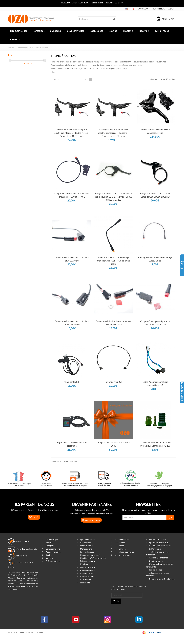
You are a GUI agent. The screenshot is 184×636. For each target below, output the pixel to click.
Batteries (38, 31)
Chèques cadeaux (53, 561)
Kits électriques (18, 31)
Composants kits (75, 31)
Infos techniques (87, 552)
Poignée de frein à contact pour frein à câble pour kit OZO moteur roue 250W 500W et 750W (113, 196)
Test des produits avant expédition (157, 553)
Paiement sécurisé (21, 541)
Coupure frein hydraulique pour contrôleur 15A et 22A (155, 323)
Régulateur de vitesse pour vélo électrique (72, 444)
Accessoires (96, 31)
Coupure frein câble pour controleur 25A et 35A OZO (72, 323)
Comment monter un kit (90, 555)
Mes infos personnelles (124, 552)
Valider (116, 601)
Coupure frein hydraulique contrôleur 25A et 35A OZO (113, 323)
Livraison (84, 564)
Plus (52, 72)
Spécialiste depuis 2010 (159, 543)
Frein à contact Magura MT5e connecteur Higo (155, 131)
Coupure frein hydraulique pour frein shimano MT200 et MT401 (71, 195)
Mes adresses (120, 549)
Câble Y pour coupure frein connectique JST (155, 383)
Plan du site (85, 583)
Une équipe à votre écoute (160, 546)
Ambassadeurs (86, 573)
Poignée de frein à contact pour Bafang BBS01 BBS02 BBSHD (155, 195)
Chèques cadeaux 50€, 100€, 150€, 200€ (113, 444)
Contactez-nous (87, 576)
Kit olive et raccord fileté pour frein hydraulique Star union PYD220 (155, 444)
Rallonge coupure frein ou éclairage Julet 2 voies (155, 259)
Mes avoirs (119, 546)
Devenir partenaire (91, 520)
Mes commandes (121, 539)
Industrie (144, 31)
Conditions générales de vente (93, 558)
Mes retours (119, 543)
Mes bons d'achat (122, 555)
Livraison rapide (156, 561)
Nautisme (128, 31)
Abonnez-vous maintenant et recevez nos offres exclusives (128, 587)
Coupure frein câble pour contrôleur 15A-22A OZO (72, 259)
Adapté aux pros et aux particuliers (157, 574)
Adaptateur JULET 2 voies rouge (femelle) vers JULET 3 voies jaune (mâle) (113, 260)
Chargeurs (55, 31)
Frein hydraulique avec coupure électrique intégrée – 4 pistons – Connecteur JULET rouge (113, 132)
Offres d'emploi (86, 546)
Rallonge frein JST (113, 382)
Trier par (56, 79)
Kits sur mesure (155, 570)
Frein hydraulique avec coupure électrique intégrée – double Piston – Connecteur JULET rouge (71, 132)
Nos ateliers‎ (159, 9)
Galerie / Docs (162, 31)
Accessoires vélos (53, 552)
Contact (14, 39)
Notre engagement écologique (162, 579)
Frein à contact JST (72, 382)
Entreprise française (157, 539)
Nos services (85, 543)
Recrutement (85, 580)
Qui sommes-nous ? (88, 539)
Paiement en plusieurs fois (26, 549)
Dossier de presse (87, 567)
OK (170, 517)
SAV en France (155, 549)
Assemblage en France (158, 558)
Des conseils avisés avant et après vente (159, 565)
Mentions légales (87, 549)
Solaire (113, 31)
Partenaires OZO (87, 570)
